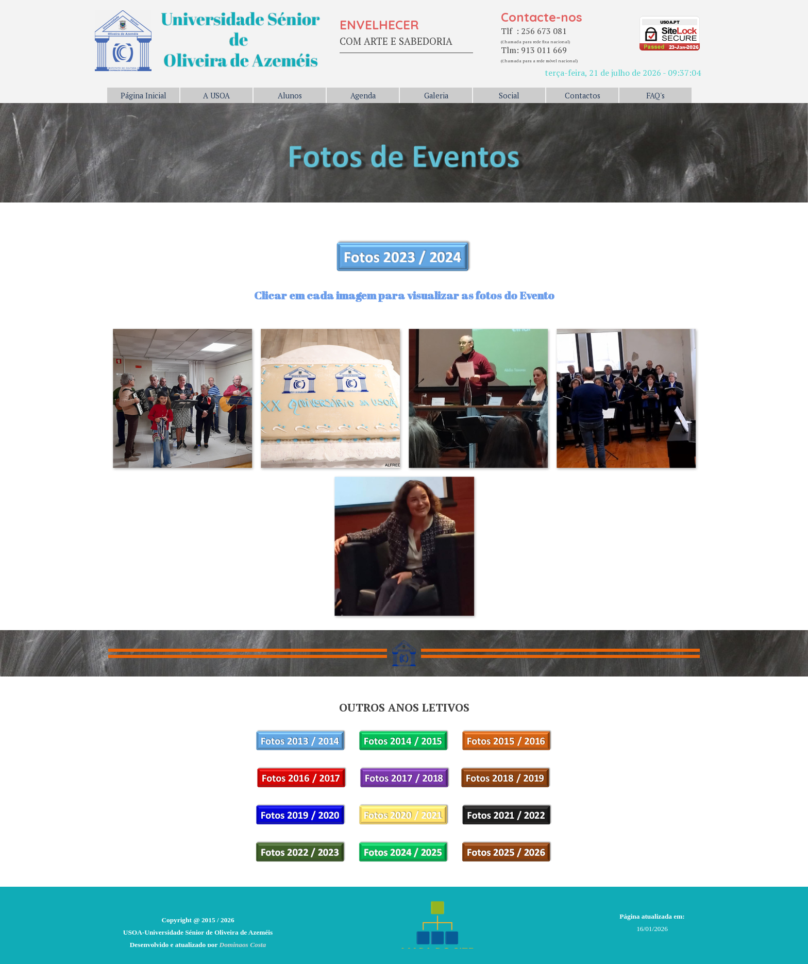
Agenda (363, 95)
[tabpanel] (406, 34)
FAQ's (655, 95)
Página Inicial (143, 95)
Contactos (582, 95)
